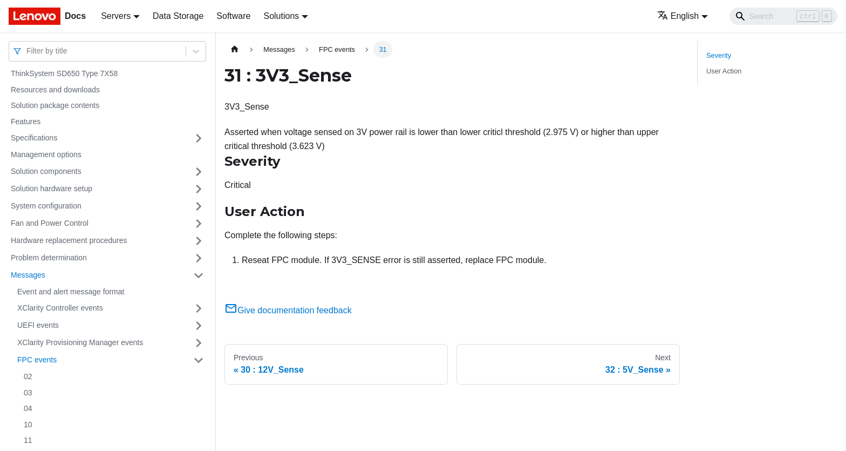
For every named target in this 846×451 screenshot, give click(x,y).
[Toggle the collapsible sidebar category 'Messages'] (198, 275)
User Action (723, 71)
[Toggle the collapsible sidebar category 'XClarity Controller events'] (198, 308)
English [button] (678, 16)
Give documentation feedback (288, 310)
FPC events (37, 359)
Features (25, 121)
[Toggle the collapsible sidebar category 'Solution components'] (198, 171)
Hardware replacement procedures (69, 240)
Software (233, 16)
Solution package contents (55, 105)
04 (28, 408)
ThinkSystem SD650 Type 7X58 (64, 73)
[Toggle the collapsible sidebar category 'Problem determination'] (198, 258)
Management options (46, 154)
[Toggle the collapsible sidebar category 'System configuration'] (198, 206)
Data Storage (178, 16)
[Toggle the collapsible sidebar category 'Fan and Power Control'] (198, 223)
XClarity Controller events (60, 308)
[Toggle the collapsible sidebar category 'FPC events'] (198, 360)
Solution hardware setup (51, 188)
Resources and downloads (55, 89)
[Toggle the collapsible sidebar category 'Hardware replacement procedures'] (198, 241)
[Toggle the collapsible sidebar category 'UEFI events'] (198, 325)
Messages (28, 275)
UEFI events (38, 325)
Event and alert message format (70, 291)
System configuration (46, 205)
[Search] (783, 16)
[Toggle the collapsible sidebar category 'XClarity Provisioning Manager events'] (198, 343)
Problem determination (49, 257)
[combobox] (27, 51)
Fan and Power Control (49, 223)
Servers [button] (116, 16)
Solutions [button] (281, 16)
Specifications (34, 137)
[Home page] (234, 49)
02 (28, 376)
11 (28, 440)
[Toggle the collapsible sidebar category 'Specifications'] (198, 138)
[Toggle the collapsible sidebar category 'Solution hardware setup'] (198, 189)
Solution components (46, 171)
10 (28, 424)
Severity (718, 55)
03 (28, 392)
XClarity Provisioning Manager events (80, 342)
